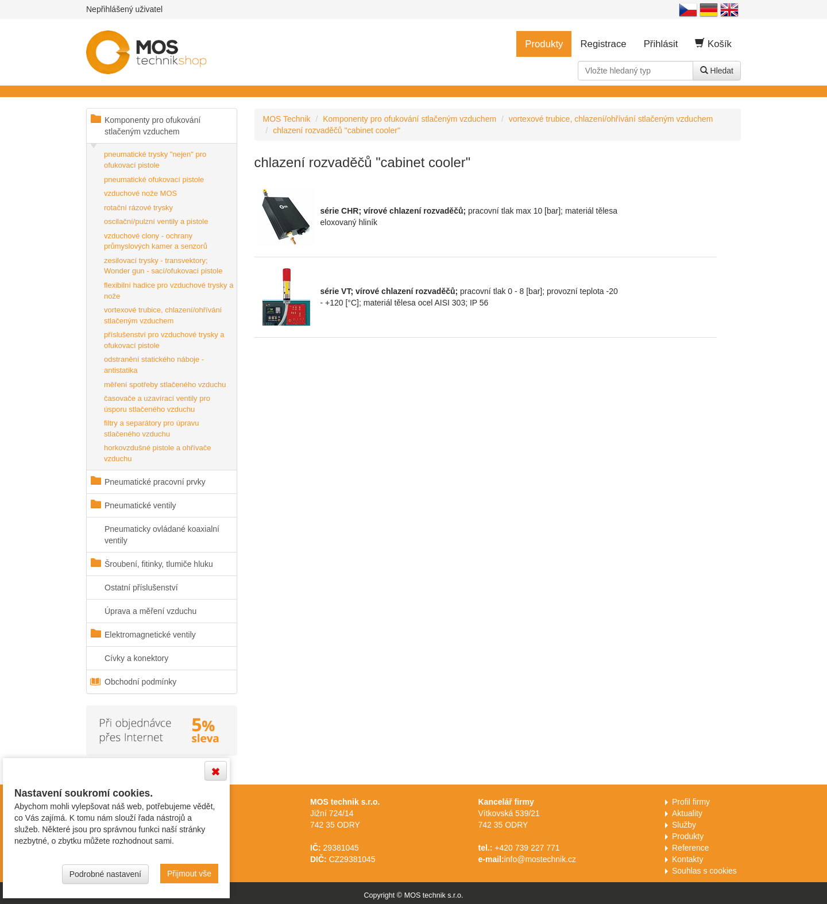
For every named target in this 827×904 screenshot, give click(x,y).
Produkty (544, 43)
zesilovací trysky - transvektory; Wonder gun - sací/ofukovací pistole (163, 266)
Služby (684, 824)
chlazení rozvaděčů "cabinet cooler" (336, 130)
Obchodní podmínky (140, 681)
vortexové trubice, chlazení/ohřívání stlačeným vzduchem (163, 315)
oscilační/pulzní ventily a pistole (156, 221)
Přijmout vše (189, 873)
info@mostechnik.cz (540, 859)
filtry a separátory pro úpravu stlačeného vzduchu (151, 428)
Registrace (603, 43)
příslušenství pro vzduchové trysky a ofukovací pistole (164, 340)
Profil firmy (691, 801)
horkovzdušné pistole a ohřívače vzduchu (157, 453)
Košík (713, 43)
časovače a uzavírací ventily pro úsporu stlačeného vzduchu (157, 404)
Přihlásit (661, 43)
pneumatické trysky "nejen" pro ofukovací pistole (155, 159)
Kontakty (687, 859)
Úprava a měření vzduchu (150, 611)
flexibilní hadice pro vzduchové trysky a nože (168, 290)
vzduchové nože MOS (140, 193)
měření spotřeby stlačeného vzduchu (165, 384)
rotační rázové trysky (138, 207)
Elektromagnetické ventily (150, 634)
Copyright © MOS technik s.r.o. (413, 895)
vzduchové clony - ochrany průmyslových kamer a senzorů (155, 241)
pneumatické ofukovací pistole (154, 179)
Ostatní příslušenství (141, 587)
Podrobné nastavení (105, 874)
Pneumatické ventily (140, 505)
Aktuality (687, 813)
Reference (690, 847)
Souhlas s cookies (704, 870)
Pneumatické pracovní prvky (155, 481)
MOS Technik (287, 118)
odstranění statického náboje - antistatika (154, 364)
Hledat (716, 70)
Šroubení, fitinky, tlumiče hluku (159, 564)
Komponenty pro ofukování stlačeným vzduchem (152, 125)
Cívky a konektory (136, 658)
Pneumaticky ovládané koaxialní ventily (162, 534)
